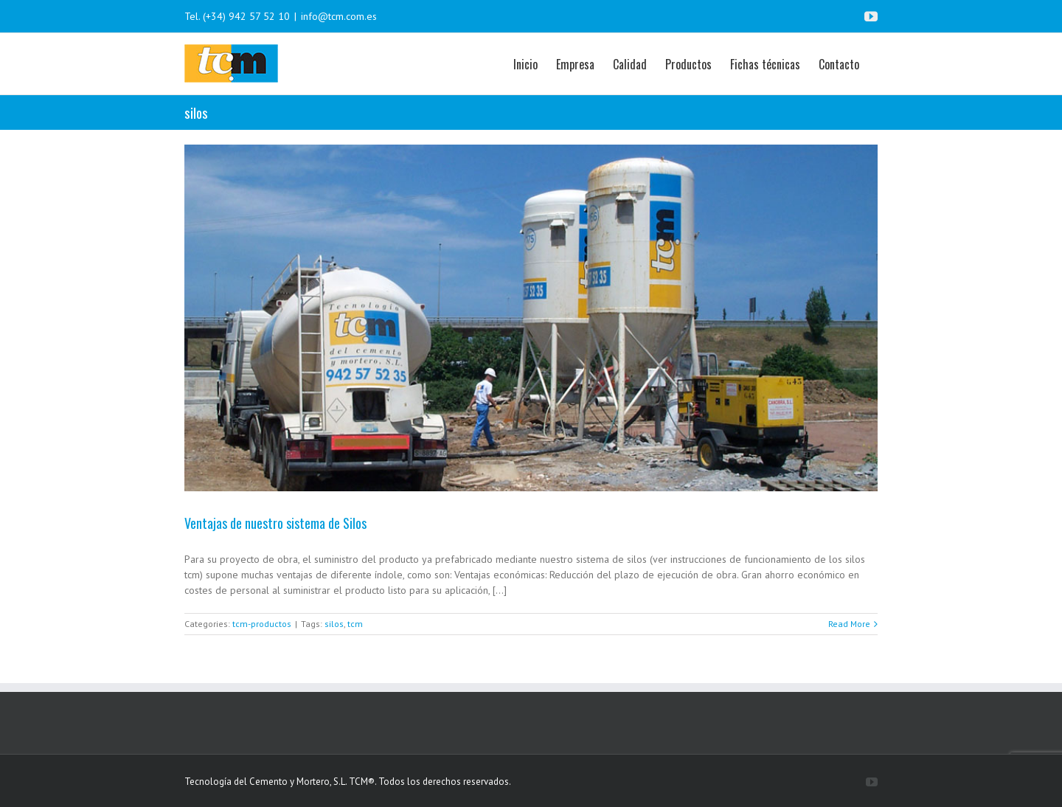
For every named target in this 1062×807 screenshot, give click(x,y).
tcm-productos (261, 623)
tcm (355, 623)
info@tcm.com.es (339, 16)
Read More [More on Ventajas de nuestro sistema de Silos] (849, 623)
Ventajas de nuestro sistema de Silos (275, 523)
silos (334, 623)
